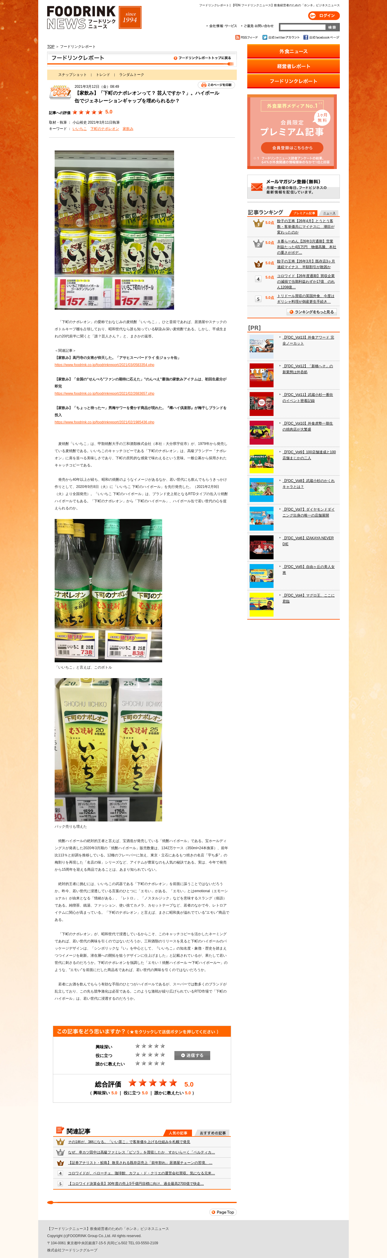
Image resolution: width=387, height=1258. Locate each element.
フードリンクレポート (142, 59)
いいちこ (80, 129)
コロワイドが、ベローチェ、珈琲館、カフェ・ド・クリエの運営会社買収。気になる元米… (141, 1173)
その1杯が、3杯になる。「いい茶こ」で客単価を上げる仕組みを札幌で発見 (129, 1142)
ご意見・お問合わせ (257, 26)
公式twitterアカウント (281, 37)
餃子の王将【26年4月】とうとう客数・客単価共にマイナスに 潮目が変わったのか (305, 226)
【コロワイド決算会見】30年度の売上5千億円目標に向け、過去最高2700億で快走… (136, 1184)
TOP (50, 46)
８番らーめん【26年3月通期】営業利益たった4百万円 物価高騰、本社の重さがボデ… (307, 247)
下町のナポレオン (104, 129)
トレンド (103, 75)
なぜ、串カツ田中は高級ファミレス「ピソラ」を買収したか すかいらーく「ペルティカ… (141, 1152)
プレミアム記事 (303, 213)
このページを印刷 (216, 85)
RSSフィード (247, 37)
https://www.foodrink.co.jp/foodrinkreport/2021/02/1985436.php (104, 422)
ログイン (324, 15)
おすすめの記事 (211, 1133)
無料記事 (328, 213)
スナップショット (72, 75)
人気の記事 (177, 1133)
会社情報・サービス (222, 26)
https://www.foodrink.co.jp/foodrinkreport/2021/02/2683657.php (104, 393)
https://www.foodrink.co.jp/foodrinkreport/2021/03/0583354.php (104, 365)
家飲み (128, 129)
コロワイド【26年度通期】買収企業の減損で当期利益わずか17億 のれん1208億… (306, 281)
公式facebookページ (321, 37)
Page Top (223, 1212)
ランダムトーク (131, 75)
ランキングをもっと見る (312, 311)
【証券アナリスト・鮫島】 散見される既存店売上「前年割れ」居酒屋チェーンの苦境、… (140, 1163)
